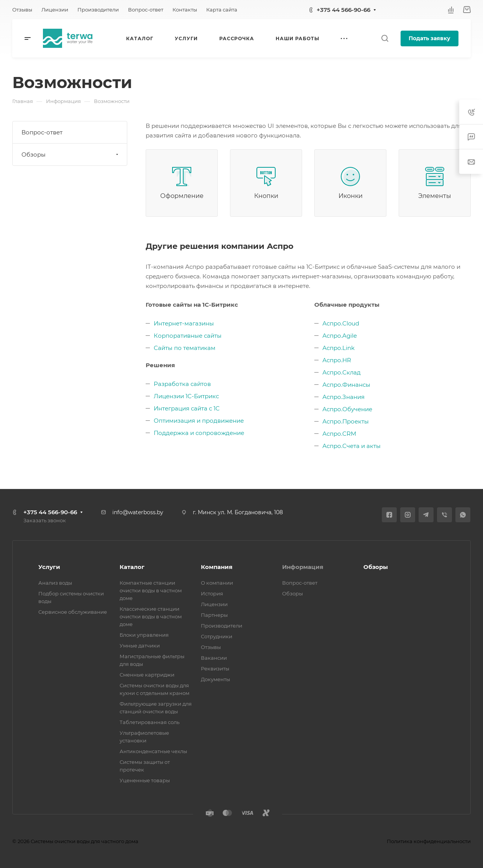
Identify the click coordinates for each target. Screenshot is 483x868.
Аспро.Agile (339, 335)
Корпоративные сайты (188, 335)
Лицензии (214, 604)
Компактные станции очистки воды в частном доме (151, 590)
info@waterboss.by (137, 512)
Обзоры (70, 154)
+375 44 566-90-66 (343, 9)
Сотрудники (216, 636)
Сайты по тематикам (184, 347)
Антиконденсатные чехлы (153, 751)
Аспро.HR (336, 360)
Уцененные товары (145, 780)
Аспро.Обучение (347, 409)
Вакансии (214, 658)
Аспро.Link (338, 347)
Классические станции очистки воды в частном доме (151, 616)
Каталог (132, 566)
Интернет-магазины (184, 323)
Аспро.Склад (341, 372)
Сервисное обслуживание (72, 612)
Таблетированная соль (149, 722)
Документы (215, 679)
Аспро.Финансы (346, 384)
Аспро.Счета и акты (351, 446)
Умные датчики (140, 645)
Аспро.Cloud (340, 323)
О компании (217, 583)
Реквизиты (215, 668)
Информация (302, 566)
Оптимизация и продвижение (199, 420)
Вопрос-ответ (41, 132)
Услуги (49, 566)
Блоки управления (144, 635)
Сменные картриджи (147, 675)
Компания (216, 566)
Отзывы (211, 647)
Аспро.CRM (339, 433)
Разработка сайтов (182, 383)
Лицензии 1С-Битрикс (186, 396)
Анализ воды (55, 583)
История (212, 593)
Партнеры (214, 615)
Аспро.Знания (343, 396)
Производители (221, 626)
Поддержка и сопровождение (199, 432)
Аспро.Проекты (345, 421)
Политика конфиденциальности (429, 841)
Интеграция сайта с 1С (187, 408)
